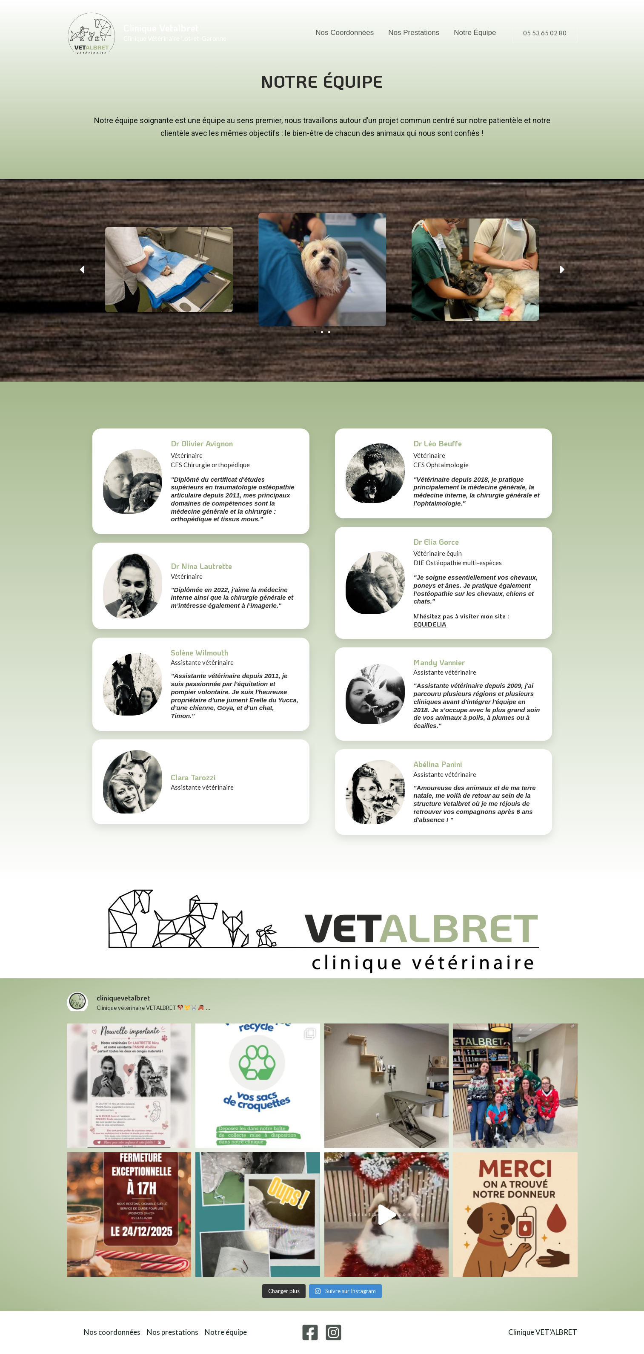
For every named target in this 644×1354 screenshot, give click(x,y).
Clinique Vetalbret (161, 28)
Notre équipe (475, 33)
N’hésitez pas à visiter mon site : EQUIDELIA (461, 620)
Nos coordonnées (344, 33)
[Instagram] (333, 1332)
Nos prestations (413, 33)
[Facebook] (310, 1332)
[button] (545, 33)
